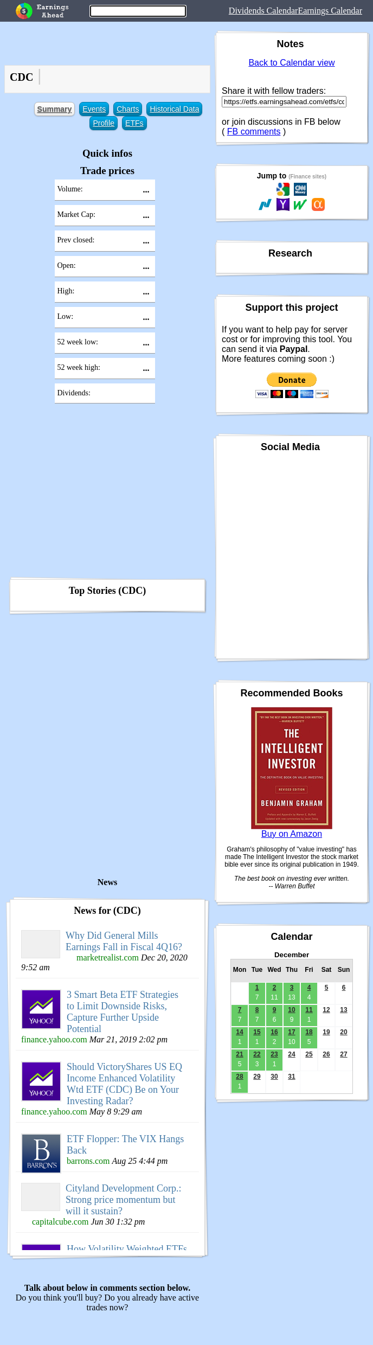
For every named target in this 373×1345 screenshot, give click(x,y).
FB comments (254, 131)
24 (291, 1054)
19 (326, 1032)
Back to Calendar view (291, 62)
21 (239, 1054)
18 (308, 1032)
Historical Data (174, 109)
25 (308, 1054)
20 (343, 1032)
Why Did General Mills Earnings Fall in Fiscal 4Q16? (124, 941)
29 (256, 1076)
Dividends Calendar (263, 10)
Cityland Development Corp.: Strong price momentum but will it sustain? (123, 1199)
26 (326, 1054)
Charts (128, 109)
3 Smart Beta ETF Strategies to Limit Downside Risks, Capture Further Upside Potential (122, 1011)
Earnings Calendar (330, 10)
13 (343, 1010)
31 (291, 1076)
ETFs (134, 123)
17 (291, 1032)
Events (94, 109)
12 (326, 1010)
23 (274, 1054)
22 (256, 1054)
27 (343, 1054)
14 (239, 1032)
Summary (54, 109)
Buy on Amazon (291, 833)
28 (239, 1076)
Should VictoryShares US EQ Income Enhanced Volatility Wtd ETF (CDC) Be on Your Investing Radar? (124, 1083)
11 (308, 1010)
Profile (103, 123)
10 (291, 1010)
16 (274, 1032)
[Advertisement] (107, 493)
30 (274, 1076)
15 (256, 1032)
